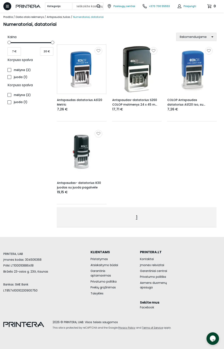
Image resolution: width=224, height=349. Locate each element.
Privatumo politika (104, 281)
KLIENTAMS (100, 252)
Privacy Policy (126, 327)
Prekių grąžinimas (103, 287)
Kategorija (53, 6)
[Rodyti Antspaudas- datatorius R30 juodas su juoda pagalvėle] (81, 152)
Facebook (147, 307)
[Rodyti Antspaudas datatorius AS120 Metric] (81, 69)
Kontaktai (147, 259)
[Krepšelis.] (212, 6)
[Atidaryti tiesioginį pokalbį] (212, 338)
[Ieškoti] (98, 6)
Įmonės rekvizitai (152, 265)
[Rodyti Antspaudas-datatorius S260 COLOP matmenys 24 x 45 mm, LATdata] (137, 69)
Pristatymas (99, 259)
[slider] (9, 42)
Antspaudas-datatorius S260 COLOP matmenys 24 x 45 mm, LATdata (135, 104)
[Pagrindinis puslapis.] (28, 6)
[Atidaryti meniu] (7, 6)
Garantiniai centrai (153, 271)
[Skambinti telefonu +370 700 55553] (156, 6)
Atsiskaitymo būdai (104, 265)
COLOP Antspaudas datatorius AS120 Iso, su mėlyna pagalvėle (185, 104)
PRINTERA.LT (151, 252)
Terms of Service (152, 327)
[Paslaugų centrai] (121, 6)
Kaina (12, 37)
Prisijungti (190, 6)
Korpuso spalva (20, 59)
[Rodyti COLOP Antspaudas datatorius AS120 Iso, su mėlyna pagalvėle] (192, 69)
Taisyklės (97, 293)
